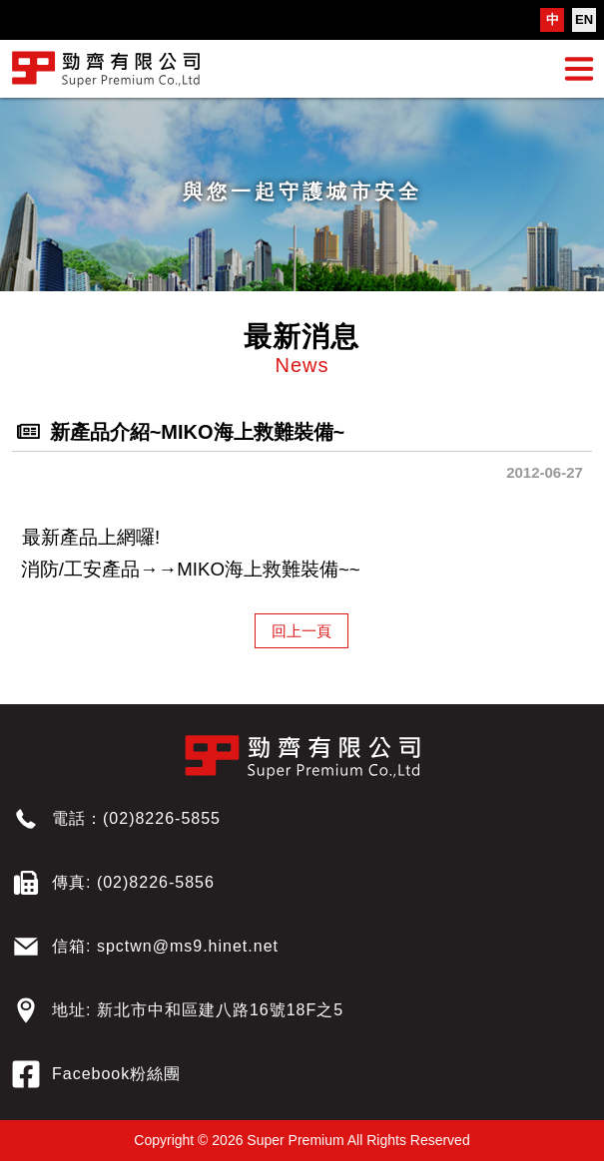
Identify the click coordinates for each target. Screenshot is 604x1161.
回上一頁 (301, 630)
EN (584, 19)
